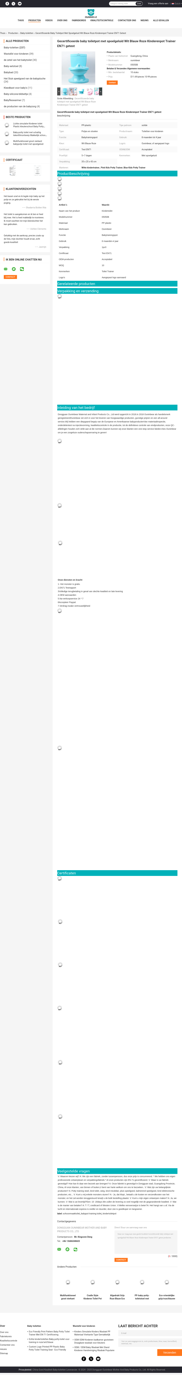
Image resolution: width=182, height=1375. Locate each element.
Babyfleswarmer (12, 100)
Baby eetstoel (11, 66)
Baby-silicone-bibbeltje (16, 94)
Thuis (21, 20)
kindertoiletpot (109, 1213)
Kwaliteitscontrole (102, 20)
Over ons (62, 20)
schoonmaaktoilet (71, 1213)
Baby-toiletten (26, 33)
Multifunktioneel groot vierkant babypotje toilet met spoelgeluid (68, 1297)
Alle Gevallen (161, 20)
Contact (112, 82)
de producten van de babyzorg (20, 106)
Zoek (139, 4)
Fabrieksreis (79, 20)
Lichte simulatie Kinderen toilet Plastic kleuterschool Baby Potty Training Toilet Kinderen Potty (28, 126)
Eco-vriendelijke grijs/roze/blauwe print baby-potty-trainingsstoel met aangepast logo (166, 1297)
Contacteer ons (127, 20)
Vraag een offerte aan (158, 3)
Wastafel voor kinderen (16, 53)
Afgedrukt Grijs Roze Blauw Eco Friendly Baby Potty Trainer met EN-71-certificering (117, 1297)
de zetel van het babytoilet (18, 60)
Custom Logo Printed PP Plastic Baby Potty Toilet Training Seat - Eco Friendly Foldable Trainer (47, 1349)
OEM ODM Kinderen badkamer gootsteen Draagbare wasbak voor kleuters (94, 1341)
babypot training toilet (91, 1213)
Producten (34, 20)
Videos (49, 20)
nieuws (144, 20)
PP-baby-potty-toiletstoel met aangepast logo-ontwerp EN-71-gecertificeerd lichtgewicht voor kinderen (142, 1297)
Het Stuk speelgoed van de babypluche (25, 78)
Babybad (8, 72)
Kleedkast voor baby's (15, 87)
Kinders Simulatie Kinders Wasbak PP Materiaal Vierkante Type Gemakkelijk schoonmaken (92, 1333)
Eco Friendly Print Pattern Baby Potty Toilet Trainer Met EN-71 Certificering (49, 1333)
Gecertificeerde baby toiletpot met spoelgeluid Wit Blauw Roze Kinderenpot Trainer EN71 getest (76, 101)
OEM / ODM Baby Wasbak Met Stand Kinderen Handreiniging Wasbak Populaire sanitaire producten (94, 1349)
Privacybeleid (25, 1369)
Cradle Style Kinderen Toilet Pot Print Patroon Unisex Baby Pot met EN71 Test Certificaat (93, 1297)
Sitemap (4, 1353)
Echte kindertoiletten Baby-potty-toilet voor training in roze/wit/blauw (49, 1340)
